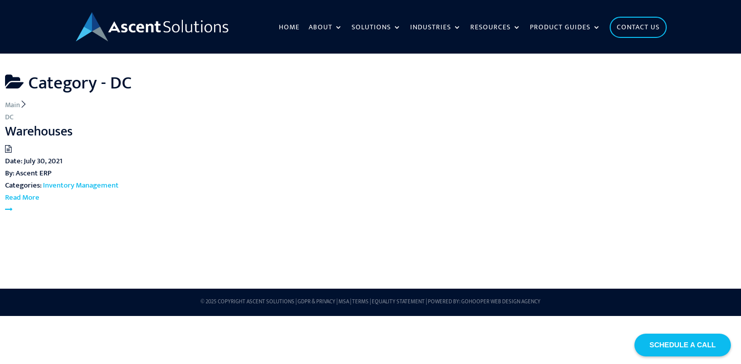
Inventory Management (81, 185)
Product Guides (560, 28)
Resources (490, 28)
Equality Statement (398, 301)
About (320, 28)
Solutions (371, 28)
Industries (430, 28)
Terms (360, 301)
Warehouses (39, 132)
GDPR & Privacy (316, 301)
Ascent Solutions (270, 301)
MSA (343, 301)
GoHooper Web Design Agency (500, 301)
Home (289, 28)
